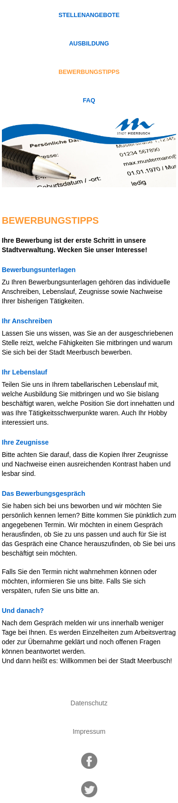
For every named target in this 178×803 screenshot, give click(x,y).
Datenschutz (89, 703)
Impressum (89, 731)
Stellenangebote (89, 15)
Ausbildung (89, 43)
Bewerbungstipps (89, 72)
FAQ (89, 100)
